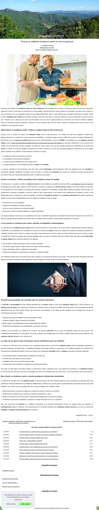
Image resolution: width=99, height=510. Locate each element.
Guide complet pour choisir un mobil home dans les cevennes (36, 450)
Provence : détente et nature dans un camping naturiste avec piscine (38, 453)
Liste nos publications (49, 508)
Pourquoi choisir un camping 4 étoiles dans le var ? (33, 437)
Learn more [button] (18, 499)
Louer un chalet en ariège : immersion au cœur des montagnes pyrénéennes (40, 434)
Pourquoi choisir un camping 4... (11, 486)
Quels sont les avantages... (10, 498)
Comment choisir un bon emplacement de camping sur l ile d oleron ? (38, 447)
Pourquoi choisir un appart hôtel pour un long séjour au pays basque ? (39, 459)
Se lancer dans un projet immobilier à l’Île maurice (33, 443)
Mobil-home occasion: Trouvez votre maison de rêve (78, 421)
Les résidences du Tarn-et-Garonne (82, 184)
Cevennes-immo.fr (38, 508)
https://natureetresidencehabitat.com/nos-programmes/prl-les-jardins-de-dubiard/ (37, 143)
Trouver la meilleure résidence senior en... (47, 49)
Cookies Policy (59, 508)
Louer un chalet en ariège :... (10, 482)
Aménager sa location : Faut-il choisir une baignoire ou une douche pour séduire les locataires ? (18, 422)
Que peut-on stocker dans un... (11, 494)
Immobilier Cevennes (48, 45)
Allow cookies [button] (25, 504)
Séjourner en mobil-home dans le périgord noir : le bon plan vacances (38, 456)
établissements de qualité (9, 307)
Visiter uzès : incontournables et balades (30, 440)
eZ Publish (66, 508)
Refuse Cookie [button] (11, 504)
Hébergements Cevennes (47, 47)
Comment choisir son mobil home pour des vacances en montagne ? (38, 431)
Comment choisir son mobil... (10, 478)
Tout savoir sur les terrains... (10, 502)
